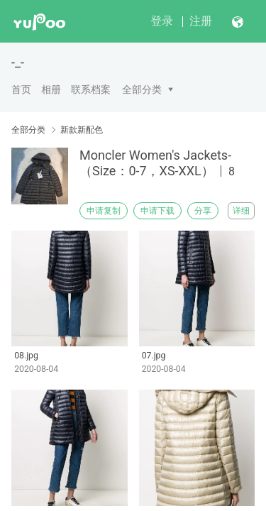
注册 (200, 21)
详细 (241, 211)
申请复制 (104, 211)
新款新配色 (81, 130)
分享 (202, 211)
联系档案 (91, 89)
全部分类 (142, 89)
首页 (21, 89)
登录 (161, 21)
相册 (51, 89)
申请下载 (157, 211)
